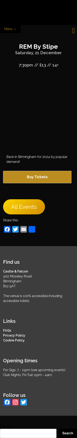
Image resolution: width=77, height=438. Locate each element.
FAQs (7, 330)
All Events (24, 207)
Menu (10, 29)
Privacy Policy (14, 335)
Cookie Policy (14, 340)
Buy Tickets (37, 177)
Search (5, 426)
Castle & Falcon (15, 271)
